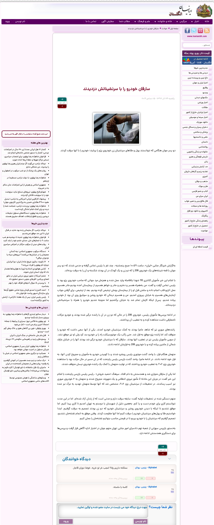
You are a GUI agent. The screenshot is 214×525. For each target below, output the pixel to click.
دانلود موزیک (204, 122)
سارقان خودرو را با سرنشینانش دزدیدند (143, 28)
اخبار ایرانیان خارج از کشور (199, 113)
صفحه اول (174, 28)
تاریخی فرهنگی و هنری (200, 157)
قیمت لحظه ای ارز (202, 247)
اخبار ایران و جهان (202, 83)
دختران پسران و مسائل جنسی (197, 127)
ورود (7, 22)
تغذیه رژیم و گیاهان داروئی (198, 172)
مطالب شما (124, 22)
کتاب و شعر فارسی (202, 191)
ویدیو (207, 93)
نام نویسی (20, 22)
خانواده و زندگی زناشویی (199, 152)
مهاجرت (206, 231)
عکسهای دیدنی (203, 98)
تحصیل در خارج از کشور (200, 226)
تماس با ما (91, 22)
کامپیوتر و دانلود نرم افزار (199, 211)
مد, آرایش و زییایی (202, 167)
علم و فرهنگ (142, 22)
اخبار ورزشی (205, 103)
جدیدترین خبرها (203, 68)
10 (142, 478)
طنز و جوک (205, 187)
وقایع (207, 88)
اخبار (195, 22)
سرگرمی (181, 22)
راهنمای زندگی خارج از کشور (198, 221)
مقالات (207, 108)
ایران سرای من (204, 196)
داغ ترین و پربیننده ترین (200, 78)
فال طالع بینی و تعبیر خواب (198, 201)
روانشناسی (205, 147)
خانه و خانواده (163, 22)
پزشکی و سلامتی (202, 132)
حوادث (164, 28)
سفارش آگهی (107, 22)
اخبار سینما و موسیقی (200, 117)
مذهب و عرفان (203, 182)
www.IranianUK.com (197, 36)
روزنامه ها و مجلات (201, 206)
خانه (207, 22)
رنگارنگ (206, 216)
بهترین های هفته (39, 143)
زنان (208, 162)
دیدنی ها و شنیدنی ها (200, 73)
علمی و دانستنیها (202, 137)
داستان (206, 142)
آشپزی (207, 177)
